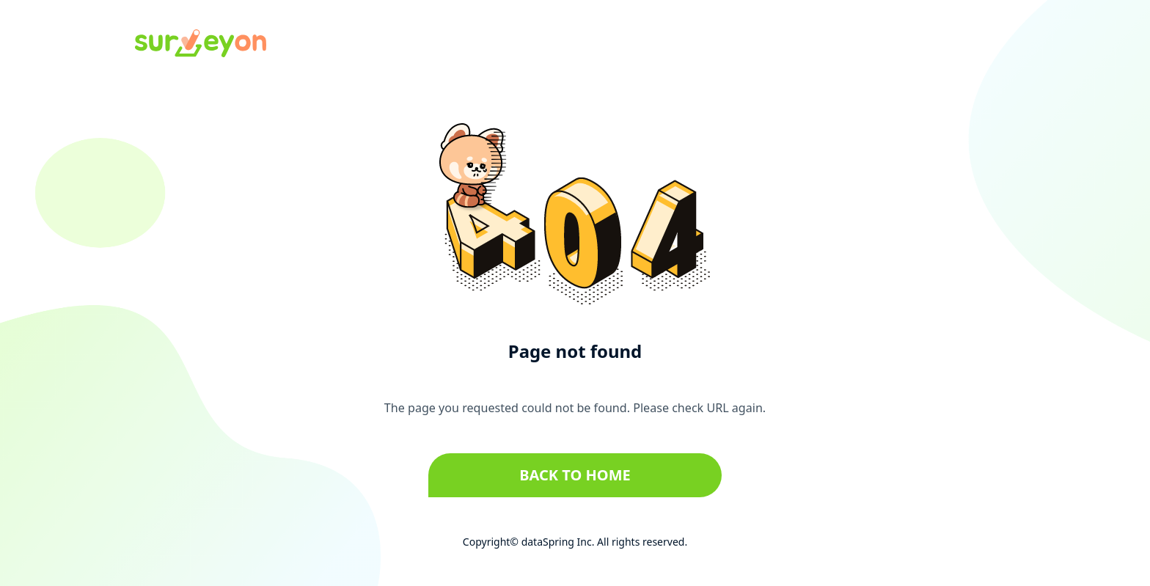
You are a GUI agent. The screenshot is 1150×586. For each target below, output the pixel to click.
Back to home (575, 475)
